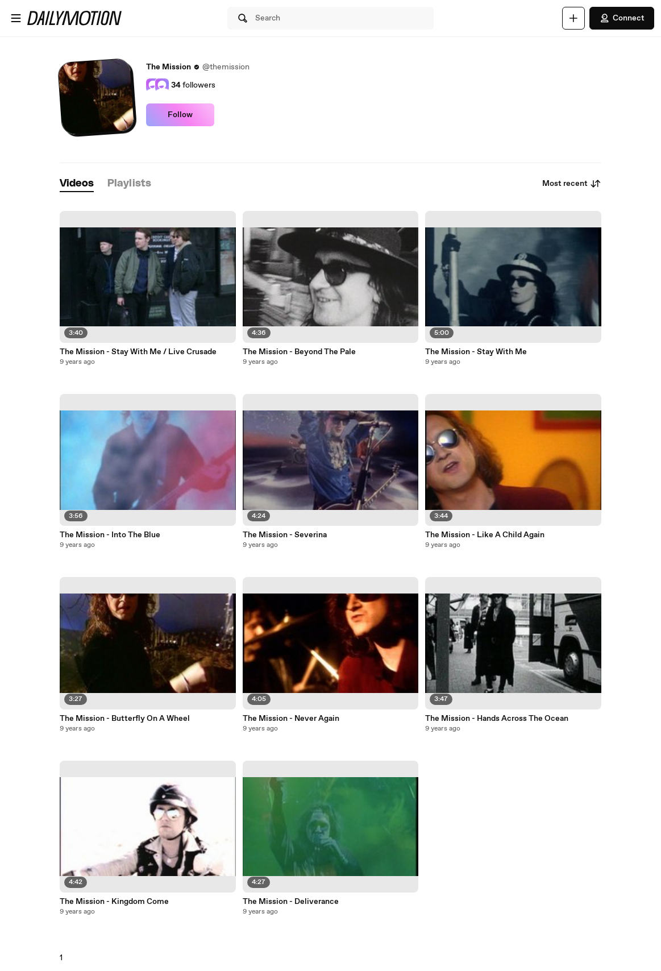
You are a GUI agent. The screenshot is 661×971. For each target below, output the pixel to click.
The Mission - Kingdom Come (114, 901)
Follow (180, 115)
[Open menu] (16, 18)
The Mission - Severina (285, 535)
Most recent (571, 183)
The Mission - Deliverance (291, 901)
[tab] (77, 184)
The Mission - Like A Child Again (484, 535)
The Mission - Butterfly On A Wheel (125, 718)
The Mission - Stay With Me (476, 351)
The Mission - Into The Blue (110, 535)
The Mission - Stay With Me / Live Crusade (138, 351)
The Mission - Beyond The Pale (299, 351)
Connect (622, 18)
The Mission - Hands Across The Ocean (496, 718)
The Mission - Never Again (291, 718)
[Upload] (573, 18)
